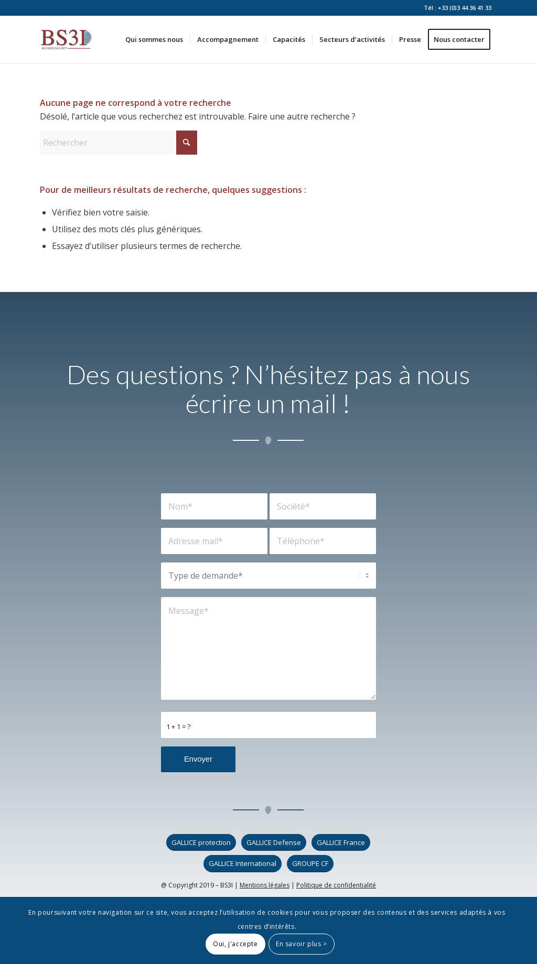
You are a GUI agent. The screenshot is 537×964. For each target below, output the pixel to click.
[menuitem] (154, 39)
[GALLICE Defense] (273, 842)
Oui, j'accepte (235, 943)
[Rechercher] (118, 143)
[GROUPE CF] (310, 863)
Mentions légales (264, 885)
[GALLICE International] (242, 863)
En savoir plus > (301, 943)
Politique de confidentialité (336, 885)
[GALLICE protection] (201, 842)
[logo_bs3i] (66, 39)
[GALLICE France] (341, 842)
